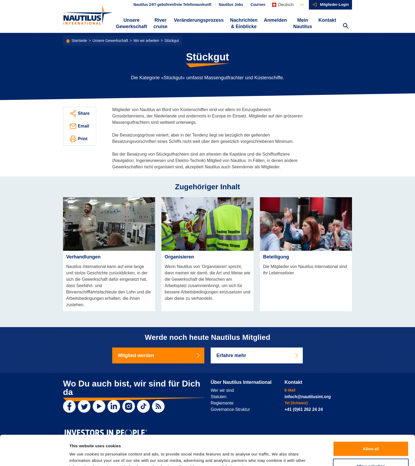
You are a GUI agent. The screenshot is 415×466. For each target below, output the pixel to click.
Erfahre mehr (257, 355)
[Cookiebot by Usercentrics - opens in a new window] (34, 456)
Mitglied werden (159, 355)
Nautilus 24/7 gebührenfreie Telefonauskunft (172, 4)
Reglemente (222, 403)
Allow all (371, 420)
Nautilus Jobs (231, 4)
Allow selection (370, 438)
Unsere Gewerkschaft (131, 23)
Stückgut (171, 40)
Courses (257, 4)
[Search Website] (345, 26)
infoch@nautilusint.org (308, 396)
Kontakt (327, 20)
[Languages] (288, 5)
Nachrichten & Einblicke (244, 23)
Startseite (79, 40)
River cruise (161, 23)
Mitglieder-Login (334, 4)
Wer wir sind (222, 390)
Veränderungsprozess (199, 20)
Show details (277, 455)
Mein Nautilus (302, 23)
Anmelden (275, 20)
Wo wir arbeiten (146, 40)
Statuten (219, 396)
